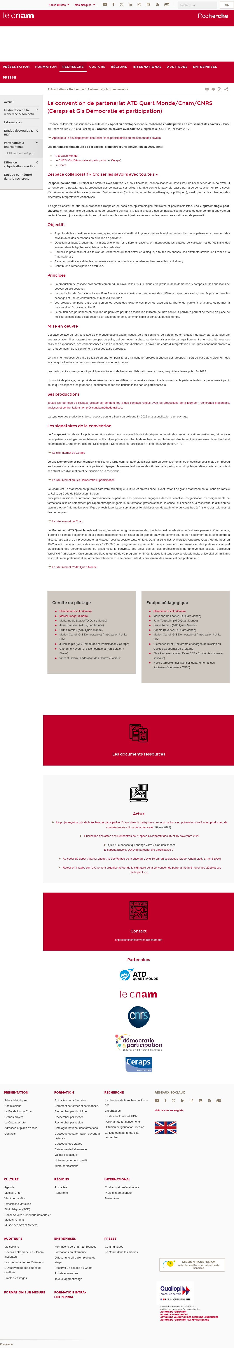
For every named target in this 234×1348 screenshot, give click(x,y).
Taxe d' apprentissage (68, 1279)
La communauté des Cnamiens (24, 1262)
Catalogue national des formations (76, 1128)
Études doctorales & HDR (18, 132)
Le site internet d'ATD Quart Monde (74, 567)
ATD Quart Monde (66, 155)
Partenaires (112, 1198)
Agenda (9, 1187)
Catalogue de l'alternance (71, 1149)
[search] (197, 5)
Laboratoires (13, 122)
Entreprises (65, 1239)
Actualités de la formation (71, 1100)
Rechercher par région (69, 1122)
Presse (110, 1239)
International (117, 1179)
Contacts (10, 1133)
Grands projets (13, 1117)
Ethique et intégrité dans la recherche (18, 176)
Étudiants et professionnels (122, 1187)
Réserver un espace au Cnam (74, 1267)
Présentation (56, 89)
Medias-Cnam (13, 1192)
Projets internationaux (118, 1192)
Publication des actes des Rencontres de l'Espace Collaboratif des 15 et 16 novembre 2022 (141, 836)
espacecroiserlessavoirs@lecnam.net (138, 939)
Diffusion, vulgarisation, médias (19, 164)
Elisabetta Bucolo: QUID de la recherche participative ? (138, 849)
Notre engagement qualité (71, 1160)
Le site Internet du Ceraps (68, 452)
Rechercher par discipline (71, 1111)
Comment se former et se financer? (77, 1106)
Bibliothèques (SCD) (17, 1209)
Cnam (62, 165)
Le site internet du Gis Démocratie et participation (83, 480)
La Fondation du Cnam (18, 1111)
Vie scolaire (11, 1246)
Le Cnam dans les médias (121, 1252)
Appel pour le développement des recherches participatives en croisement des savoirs (106, 137)
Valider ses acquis (66, 1154)
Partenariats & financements (107, 89)
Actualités (61, 1187)
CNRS (63, 160)
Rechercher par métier (69, 1117)
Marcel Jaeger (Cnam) (73, 616)
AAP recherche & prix (20, 153)
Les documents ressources (138, 754)
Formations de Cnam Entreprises (75, 1246)
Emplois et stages (15, 1278)
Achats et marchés (66, 1273)
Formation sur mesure (24, 1292)
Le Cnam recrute (15, 1122)
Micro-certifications (66, 1166)
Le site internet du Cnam (67, 521)
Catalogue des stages (68, 1143)
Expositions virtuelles (17, 1203)
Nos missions (12, 1106)
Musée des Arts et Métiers (20, 1225)
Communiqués (114, 1246)
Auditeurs (13, 1239)
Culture (11, 1179)
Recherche (76, 89)
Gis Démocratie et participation (87, 160)
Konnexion (6, 1344)
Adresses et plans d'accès (20, 1128)
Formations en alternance (71, 1252)
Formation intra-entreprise (70, 1295)
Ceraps (115, 160)
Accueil (9, 102)
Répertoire (61, 1192)
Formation (64, 1092)
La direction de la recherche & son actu (19, 112)
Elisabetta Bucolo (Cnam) (75, 611)
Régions (61, 1179)
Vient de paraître (14, 1198)
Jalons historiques (15, 1100)
